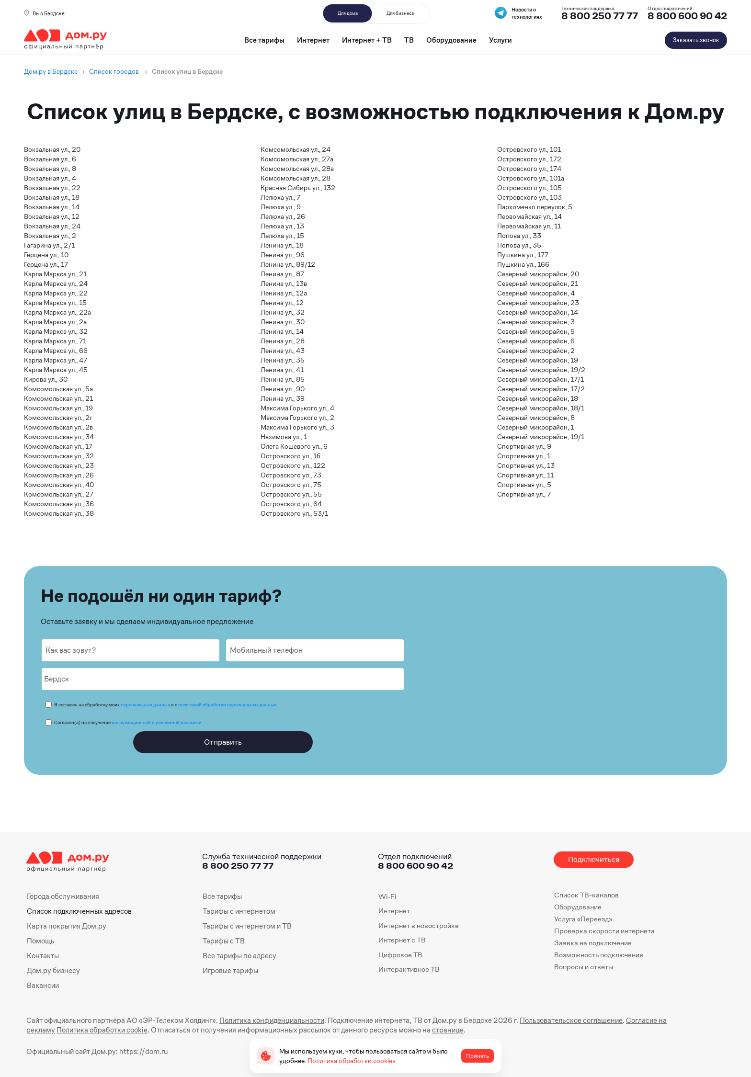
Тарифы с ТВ (223, 939)
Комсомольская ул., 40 (59, 484)
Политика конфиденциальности (265, 1018)
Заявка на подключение (593, 942)
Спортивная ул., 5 (524, 484)
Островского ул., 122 (293, 465)
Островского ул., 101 (529, 149)
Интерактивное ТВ (409, 969)
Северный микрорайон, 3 (536, 321)
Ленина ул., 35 (283, 360)
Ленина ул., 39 (283, 398)
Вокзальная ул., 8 (50, 168)
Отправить (223, 742)
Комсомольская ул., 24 (295, 149)
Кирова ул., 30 (46, 379)
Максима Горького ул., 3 (297, 427)
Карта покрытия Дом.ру (66, 925)
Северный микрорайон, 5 (536, 331)
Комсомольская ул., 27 (58, 494)
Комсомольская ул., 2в (58, 427)
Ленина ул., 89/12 (288, 264)
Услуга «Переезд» (583, 918)
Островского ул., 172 (529, 159)
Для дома (348, 13)
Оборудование (451, 40)
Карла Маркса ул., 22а (57, 312)
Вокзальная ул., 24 (52, 226)
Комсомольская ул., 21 (58, 398)
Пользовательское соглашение (558, 1018)
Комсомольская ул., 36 (59, 503)
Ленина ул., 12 (282, 302)
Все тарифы (264, 40)
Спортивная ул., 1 (523, 456)
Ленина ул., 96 (283, 254)
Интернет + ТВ (367, 40)
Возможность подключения (598, 954)
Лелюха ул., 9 (281, 207)
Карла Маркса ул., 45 (56, 369)
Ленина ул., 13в (284, 283)
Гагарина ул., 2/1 (49, 245)
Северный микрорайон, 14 (537, 312)
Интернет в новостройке (418, 925)
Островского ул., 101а (530, 178)
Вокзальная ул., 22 (52, 187)
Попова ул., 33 (519, 235)
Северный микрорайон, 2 (536, 350)
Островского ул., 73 (291, 475)
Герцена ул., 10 (46, 254)
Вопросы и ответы (583, 966)
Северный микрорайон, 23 (538, 302)
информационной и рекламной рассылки (157, 722)
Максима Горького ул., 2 (297, 417)
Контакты (42, 954)
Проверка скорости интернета (604, 930)
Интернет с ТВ (402, 939)
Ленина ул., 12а (284, 293)
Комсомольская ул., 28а (297, 168)
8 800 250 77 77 (237, 865)
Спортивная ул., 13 (526, 465)
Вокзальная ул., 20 (52, 149)
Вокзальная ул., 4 (50, 178)
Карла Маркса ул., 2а (55, 321)
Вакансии (42, 983)
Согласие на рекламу (648, 1018)
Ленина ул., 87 (282, 274)
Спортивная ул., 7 (524, 494)
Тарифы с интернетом (238, 910)
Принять (477, 1056)
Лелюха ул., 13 (282, 226)
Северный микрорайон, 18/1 (540, 408)
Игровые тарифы (230, 969)
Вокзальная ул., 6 (50, 159)
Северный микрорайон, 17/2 (541, 389)
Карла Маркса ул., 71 (55, 341)
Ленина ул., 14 (282, 331)
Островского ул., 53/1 (294, 513)
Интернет (313, 40)
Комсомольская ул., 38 (59, 513)
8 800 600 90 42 (687, 16)
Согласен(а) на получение (128, 722)
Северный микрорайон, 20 (538, 274)
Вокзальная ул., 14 (52, 207)
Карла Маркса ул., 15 (55, 302)
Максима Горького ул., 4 (297, 408)
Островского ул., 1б (290, 456)
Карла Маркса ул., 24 (56, 283)
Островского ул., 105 (529, 187)
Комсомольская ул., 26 (59, 475)
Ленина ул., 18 (282, 245)
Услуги (500, 40)
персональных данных (145, 705)
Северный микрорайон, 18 (537, 398)
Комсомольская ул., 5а (58, 389)
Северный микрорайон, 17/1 (540, 379)
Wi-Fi (387, 896)
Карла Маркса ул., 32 (56, 331)
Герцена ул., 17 (46, 264)
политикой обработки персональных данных (227, 705)
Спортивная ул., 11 (525, 475)
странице (374, 1027)
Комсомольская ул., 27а (297, 159)
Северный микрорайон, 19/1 (540, 436)
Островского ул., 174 (529, 168)
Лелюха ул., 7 (280, 197)
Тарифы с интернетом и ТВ (246, 925)
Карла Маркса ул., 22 (56, 293)
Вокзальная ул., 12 (52, 216)
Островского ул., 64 (291, 503)
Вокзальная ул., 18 (52, 197)
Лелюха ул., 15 (282, 235)
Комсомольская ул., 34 (59, 436)
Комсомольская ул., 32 (59, 456)
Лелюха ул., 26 (283, 216)
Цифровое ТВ (400, 954)
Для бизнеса (400, 13)
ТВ (409, 40)
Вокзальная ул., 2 (50, 235)
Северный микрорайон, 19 (537, 360)
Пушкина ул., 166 (523, 264)
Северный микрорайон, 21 (537, 283)
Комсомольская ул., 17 (58, 446)
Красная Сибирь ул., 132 (298, 187)
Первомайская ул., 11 (529, 226)
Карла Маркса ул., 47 (55, 360)
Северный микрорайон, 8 (536, 417)
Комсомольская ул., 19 (58, 408)
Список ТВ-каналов (586, 894)
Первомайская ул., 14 (529, 216)
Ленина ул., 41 (282, 369)
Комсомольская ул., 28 (295, 178)
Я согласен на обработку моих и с (165, 705)
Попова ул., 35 (519, 245)
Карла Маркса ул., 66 (56, 350)
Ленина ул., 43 (283, 350)
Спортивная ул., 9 (524, 446)
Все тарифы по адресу (239, 954)
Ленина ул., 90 (283, 389)
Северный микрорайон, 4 (536, 293)
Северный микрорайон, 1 (535, 427)
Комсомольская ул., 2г (58, 417)
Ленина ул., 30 (283, 321)
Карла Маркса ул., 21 (55, 274)
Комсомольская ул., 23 (59, 465)
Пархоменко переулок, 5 (534, 207)
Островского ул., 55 (291, 494)
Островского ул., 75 (291, 484)
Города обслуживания (62, 896)
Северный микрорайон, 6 (536, 341)
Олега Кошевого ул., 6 (294, 446)
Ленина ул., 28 (283, 341)
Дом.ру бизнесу (52, 969)
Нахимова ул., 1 (284, 436)
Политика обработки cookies (351, 1060)
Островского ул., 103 (529, 197)
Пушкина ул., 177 (522, 254)
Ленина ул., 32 (283, 312)
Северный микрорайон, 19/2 (541, 369)
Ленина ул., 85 (283, 379)
